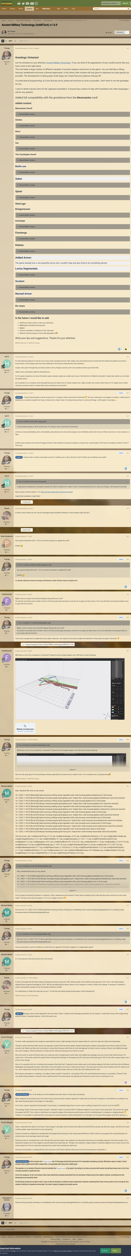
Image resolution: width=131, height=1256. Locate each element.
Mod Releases (29, 34)
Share (109, 32)
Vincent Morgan (7, 1037)
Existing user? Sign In (110, 3)
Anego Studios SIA (55, 1242)
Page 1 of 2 (24, 41)
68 (7, 552)
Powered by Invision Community (65, 1244)
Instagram (36, 3)
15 (7, 1053)
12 (7, 524)
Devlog (12, 9)
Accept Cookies (106, 1251)
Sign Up (125, 3)
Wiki (58, 9)
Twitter (23, 3)
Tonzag (12, 31)
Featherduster (7, 594)
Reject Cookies (123, 1251)
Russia (6, 508)
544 (7, 372)
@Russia (19, 1014)
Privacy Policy (55, 1239)
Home (4, 9)
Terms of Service (85, 1242)
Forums (29, 9)
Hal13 (7, 357)
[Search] (104, 8)
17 (7, 64)
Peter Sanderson (7, 536)
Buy (37, 9)
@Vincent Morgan (22, 1094)
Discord (27, 3)
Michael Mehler (6, 786)
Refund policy (74, 1242)
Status (80, 1239)
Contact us (66, 1239)
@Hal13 (19, 397)
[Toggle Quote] (18, 421)
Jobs (74, 1239)
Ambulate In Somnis (6, 1199)
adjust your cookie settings (63, 1251)
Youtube (32, 3)
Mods (66, 9)
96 (7, 1216)
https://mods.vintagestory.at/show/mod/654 (57, 492)
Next (10, 41)
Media (21, 9)
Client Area (46, 9)
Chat (73, 9)
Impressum (65, 1242)
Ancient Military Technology (58, 63)
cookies (13, 1251)
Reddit (19, 3)
